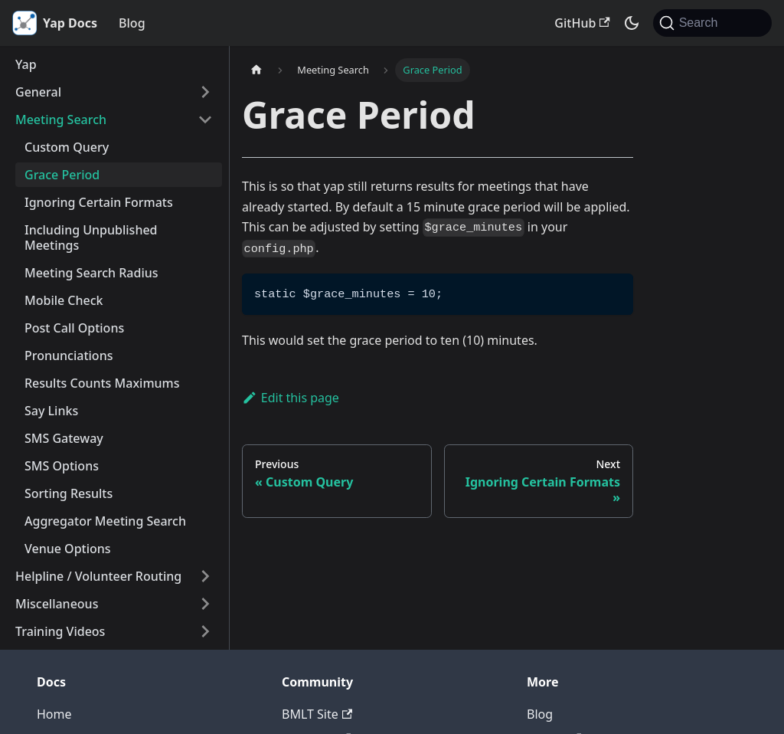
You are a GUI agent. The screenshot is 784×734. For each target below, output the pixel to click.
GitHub (581, 23)
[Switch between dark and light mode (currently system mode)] (631, 23)
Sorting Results (68, 493)
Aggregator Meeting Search (105, 521)
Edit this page (290, 397)
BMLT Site (317, 714)
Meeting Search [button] (60, 119)
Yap (26, 64)
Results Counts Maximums (102, 383)
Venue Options (67, 548)
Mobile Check (63, 300)
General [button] (38, 92)
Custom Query (66, 147)
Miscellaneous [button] (56, 603)
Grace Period (62, 174)
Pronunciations (68, 355)
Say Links (51, 410)
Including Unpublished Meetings (91, 237)
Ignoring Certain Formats (98, 202)
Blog (132, 23)
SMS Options (61, 465)
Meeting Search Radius (91, 272)
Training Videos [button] (60, 631)
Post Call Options (74, 327)
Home (54, 714)
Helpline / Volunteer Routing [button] (98, 576)
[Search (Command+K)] (712, 23)
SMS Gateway (63, 438)
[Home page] (256, 70)
